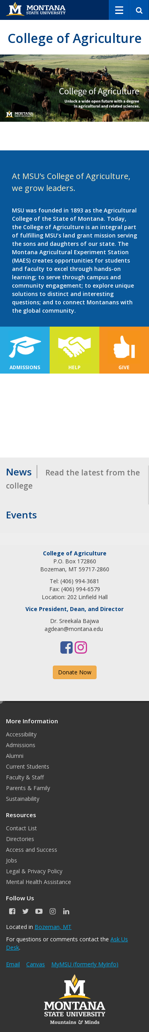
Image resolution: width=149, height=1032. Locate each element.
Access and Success (31, 849)
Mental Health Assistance (38, 882)
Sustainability (22, 798)
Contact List (21, 828)
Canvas (35, 964)
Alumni (14, 755)
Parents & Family (28, 788)
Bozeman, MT (53, 927)
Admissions (20, 745)
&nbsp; (74, 416)
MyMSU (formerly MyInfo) (84, 964)
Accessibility (21, 734)
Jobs (11, 860)
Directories (20, 839)
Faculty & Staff (25, 777)
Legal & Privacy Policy (34, 871)
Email (13, 964)
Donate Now (74, 672)
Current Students (27, 766)
